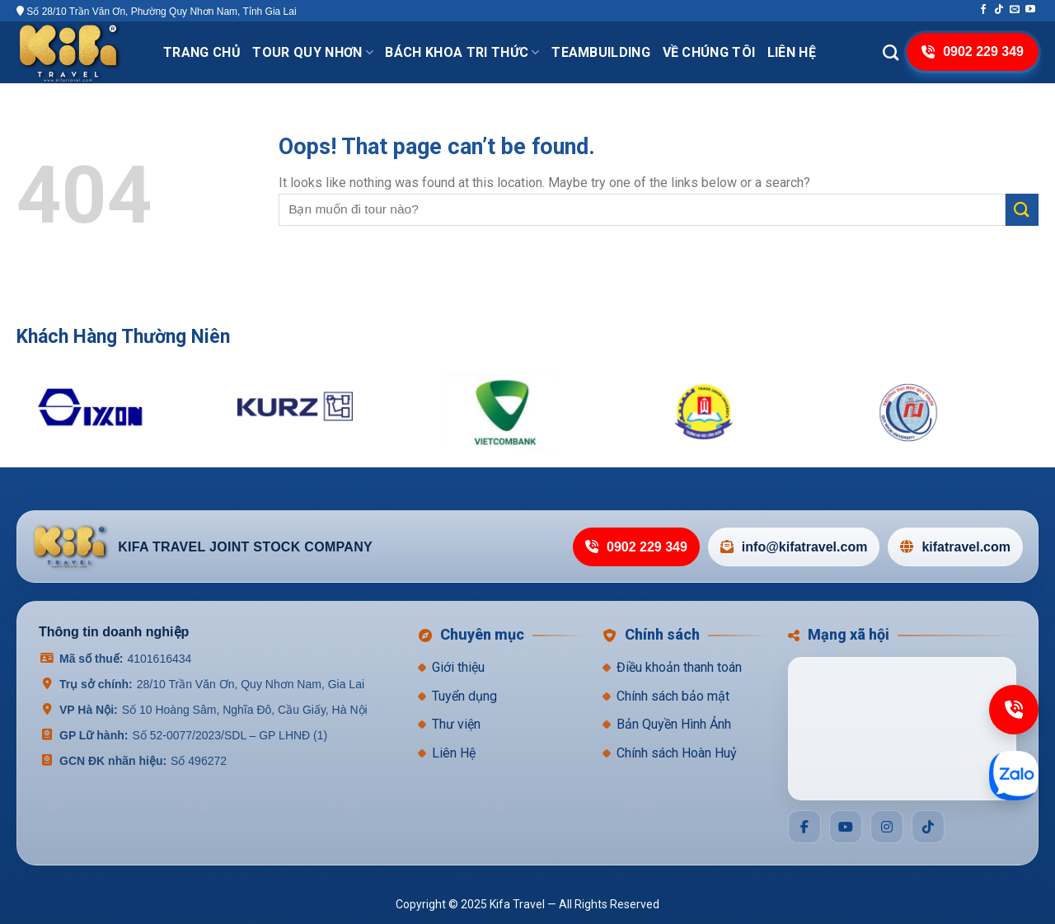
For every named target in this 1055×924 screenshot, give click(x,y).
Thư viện (456, 724)
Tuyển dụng (464, 696)
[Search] (890, 52)
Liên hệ (791, 52)
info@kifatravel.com (794, 547)
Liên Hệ (454, 753)
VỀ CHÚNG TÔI (709, 52)
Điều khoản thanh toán (679, 667)
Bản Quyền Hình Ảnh (674, 724)
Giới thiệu (458, 667)
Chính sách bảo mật (673, 696)
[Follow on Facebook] (983, 10)
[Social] (804, 826)
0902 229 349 (636, 547)
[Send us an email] (1015, 10)
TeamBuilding (600, 52)
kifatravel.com (955, 547)
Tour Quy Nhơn (312, 52)
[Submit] (1022, 210)
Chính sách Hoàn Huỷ (677, 753)
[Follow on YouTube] (1030, 10)
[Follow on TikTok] (999, 10)
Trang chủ (202, 52)
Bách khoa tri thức (462, 52)
